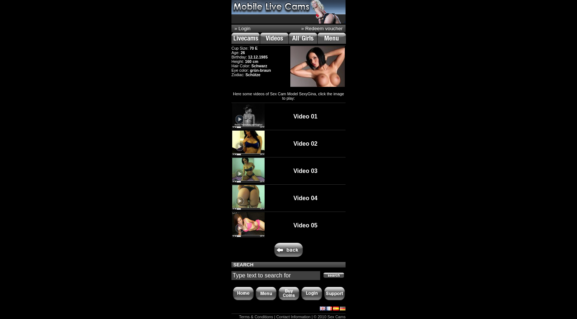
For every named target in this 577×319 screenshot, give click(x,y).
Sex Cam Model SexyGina (293, 94)
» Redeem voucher (322, 28)
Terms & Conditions (256, 317)
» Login (242, 28)
